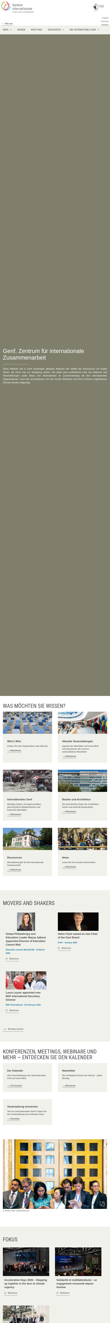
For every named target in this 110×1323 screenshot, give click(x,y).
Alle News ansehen (15, 1029)
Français (105, 21)
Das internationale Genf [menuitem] (82, 29)
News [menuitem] (5, 29)
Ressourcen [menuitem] (54, 29)
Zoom (102, 1204)
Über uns (9, 23)
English (105, 18)
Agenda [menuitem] (21, 29)
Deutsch (105, 25)
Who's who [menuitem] (36, 29)
